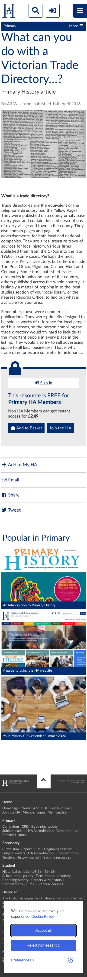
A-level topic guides (17, 876)
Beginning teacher (45, 826)
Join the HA (60, 428)
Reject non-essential (43, 945)
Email (10, 479)
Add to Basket (26, 428)
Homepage (10, 808)
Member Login (34, 812)
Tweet (11, 510)
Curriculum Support (17, 849)
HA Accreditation (41, 831)
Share (10, 495)
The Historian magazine (20, 898)
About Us (40, 808)
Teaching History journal (20, 857)
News (26, 808)
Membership (57, 812)
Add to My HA (19, 464)
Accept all (43, 930)
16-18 (49, 871)
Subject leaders (13, 831)
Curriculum (10, 826)
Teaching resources (56, 857)
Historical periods (15, 871)
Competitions (66, 831)
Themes (77, 898)
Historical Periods (54, 898)
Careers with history (46, 880)
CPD (25, 826)
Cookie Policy (42, 916)
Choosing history (15, 880)
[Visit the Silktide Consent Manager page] (70, 960)
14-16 (37, 871)
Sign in (43, 383)
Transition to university (53, 876)
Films (30, 884)
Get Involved (60, 808)
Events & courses (50, 884)
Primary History (14, 835)
